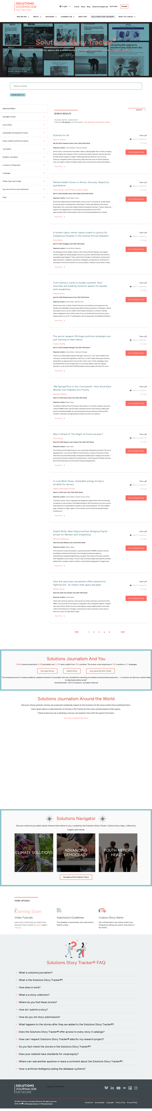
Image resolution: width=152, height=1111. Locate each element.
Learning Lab (66, 17)
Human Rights (17, 95)
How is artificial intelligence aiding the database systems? (52, 1068)
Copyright (110, 1102)
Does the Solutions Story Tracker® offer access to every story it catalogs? (61, 1031)
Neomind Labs (47, 1104)
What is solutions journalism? (35, 972)
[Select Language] (66, 6)
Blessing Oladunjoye (61, 539)
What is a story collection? (34, 994)
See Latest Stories (47, 671)
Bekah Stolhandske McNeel (64, 489)
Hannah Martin (59, 293)
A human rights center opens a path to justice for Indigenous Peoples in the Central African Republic (81, 234)
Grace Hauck (58, 190)
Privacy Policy (132, 1102)
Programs (50, 17)
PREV (77, 632)
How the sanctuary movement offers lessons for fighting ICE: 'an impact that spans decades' (79, 583)
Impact (36, 17)
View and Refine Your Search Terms (97, 122)
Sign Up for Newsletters (55, 1087)
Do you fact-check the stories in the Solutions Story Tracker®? (55, 1046)
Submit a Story (71, 671)
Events (76, 7)
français (18, 928)
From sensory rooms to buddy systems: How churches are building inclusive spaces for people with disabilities (80, 286)
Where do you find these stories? (38, 1002)
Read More (58, 166)
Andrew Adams (82, 190)
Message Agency (32, 1104)
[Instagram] (135, 1088)
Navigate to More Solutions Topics (76, 877)
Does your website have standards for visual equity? (49, 1054)
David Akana (58, 240)
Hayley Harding (59, 344)
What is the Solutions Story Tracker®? (41, 980)
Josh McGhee (70, 190)
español (39, 925)
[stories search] (76, 87)
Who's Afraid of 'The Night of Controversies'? (78, 434)
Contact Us (89, 1102)
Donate (124, 6)
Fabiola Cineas (58, 589)
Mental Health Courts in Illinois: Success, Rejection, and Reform (81, 184)
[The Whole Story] (124, 1088)
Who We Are (22, 17)
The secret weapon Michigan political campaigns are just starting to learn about (82, 338)
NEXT (123, 632)
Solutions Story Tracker (102, 17)
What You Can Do (126, 17)
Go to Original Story (136, 152)
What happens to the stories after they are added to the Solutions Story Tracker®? (66, 1024)
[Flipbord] (130, 1088)
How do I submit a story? (33, 1009)
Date (24, 197)
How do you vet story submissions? (39, 1017)
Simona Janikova (59, 140)
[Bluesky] (106, 1086)
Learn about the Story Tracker (100, 671)
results (67, 122)
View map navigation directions (76, 718)
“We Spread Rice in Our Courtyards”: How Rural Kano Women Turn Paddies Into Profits (82, 388)
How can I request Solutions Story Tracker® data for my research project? (61, 1039)
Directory (82, 17)
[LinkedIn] (112, 1088)
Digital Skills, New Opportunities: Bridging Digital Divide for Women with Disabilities (80, 533)
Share (141, 135)
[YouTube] (118, 1088)
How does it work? (29, 987)
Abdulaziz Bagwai (60, 394)
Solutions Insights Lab (100, 7)
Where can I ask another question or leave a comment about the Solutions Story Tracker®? (71, 1061)
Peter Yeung (58, 438)
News (83, 7)
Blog (88, 7)
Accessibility (99, 1102)
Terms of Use (120, 1102)
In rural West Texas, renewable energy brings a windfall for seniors (78, 483)
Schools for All (61, 135)
